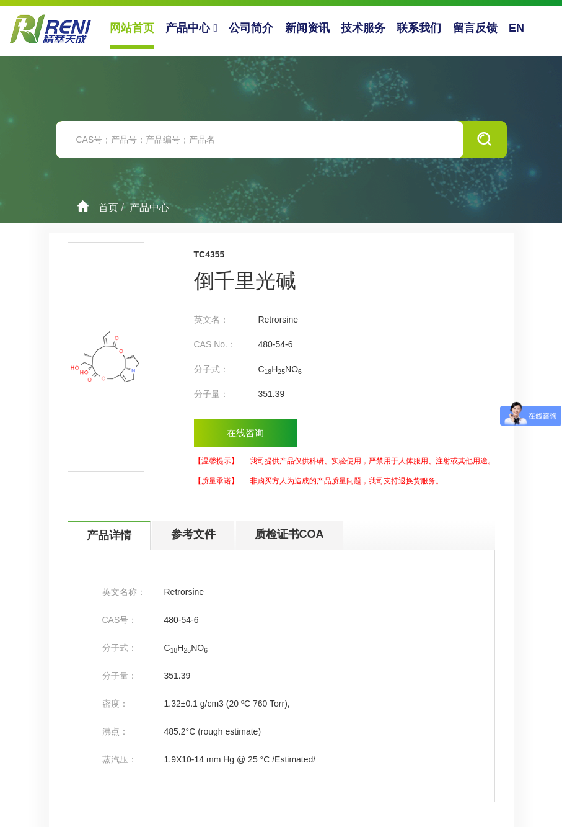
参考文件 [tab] (193, 534)
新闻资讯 (307, 28)
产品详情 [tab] (109, 535)
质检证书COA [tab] (289, 534)
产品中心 (191, 28)
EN (516, 28)
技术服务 (363, 28)
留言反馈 (475, 28)
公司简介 (251, 28)
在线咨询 (245, 432)
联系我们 (419, 28)
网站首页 (132, 28)
